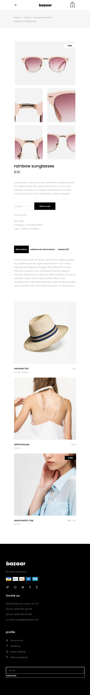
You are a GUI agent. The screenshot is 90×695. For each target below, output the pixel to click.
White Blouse (21, 444)
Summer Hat (21, 368)
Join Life (17, 448)
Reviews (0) (63, 249)
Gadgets (34, 228)
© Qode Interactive (16, 571)
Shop (27, 17)
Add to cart (44, 206)
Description (21, 249)
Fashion (24, 228)
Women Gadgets (21, 372)
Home (17, 17)
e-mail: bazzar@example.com (22, 619)
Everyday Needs (42, 17)
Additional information (42, 249)
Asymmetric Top (23, 520)
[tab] (21, 249)
